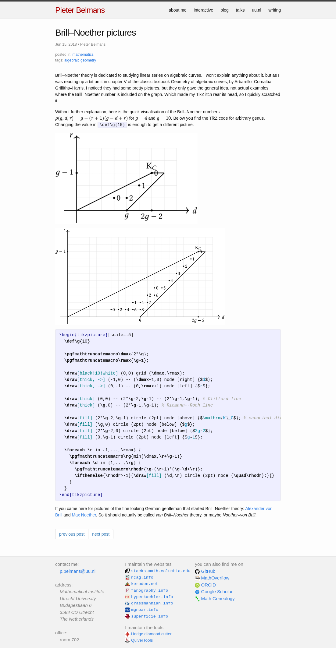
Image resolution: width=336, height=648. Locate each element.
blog (224, 10)
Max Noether (84, 514)
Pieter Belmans (80, 10)
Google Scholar (214, 591)
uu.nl (256, 10)
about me (177, 10)
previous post (71, 534)
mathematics (83, 54)
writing (275, 10)
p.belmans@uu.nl (77, 571)
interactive (203, 10)
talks (240, 10)
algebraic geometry (80, 60)
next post (100, 534)
